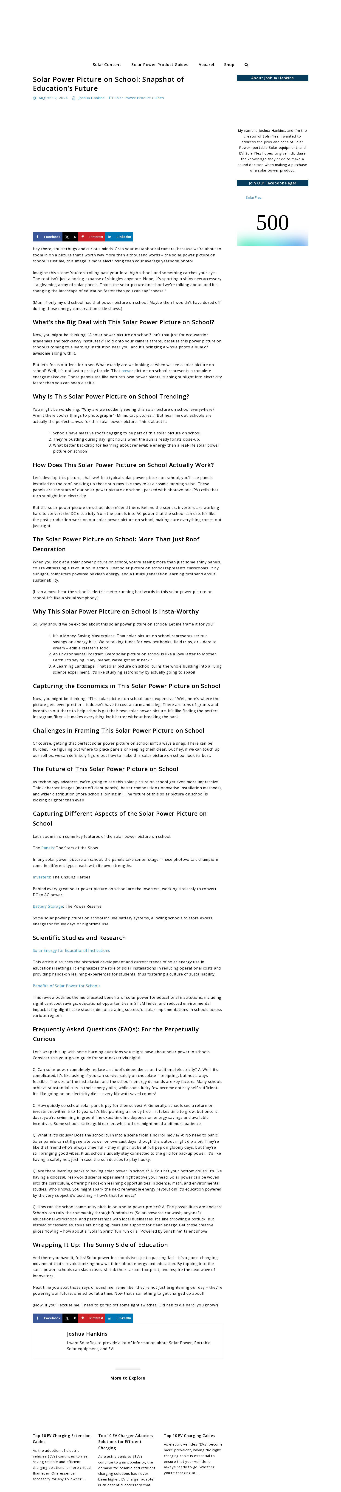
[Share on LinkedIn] (119, 236)
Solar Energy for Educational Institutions (71, 950)
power (127, 370)
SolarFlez (254, 197)
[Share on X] (70, 236)
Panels (47, 847)
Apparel (206, 64)
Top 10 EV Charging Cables (189, 1435)
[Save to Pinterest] (91, 236)
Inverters (41, 877)
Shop (229, 64)
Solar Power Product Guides (160, 64)
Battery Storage (48, 906)
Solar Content (107, 64)
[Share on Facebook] (48, 236)
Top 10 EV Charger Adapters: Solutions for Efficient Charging (126, 1441)
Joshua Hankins (92, 97)
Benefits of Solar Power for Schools (67, 985)
